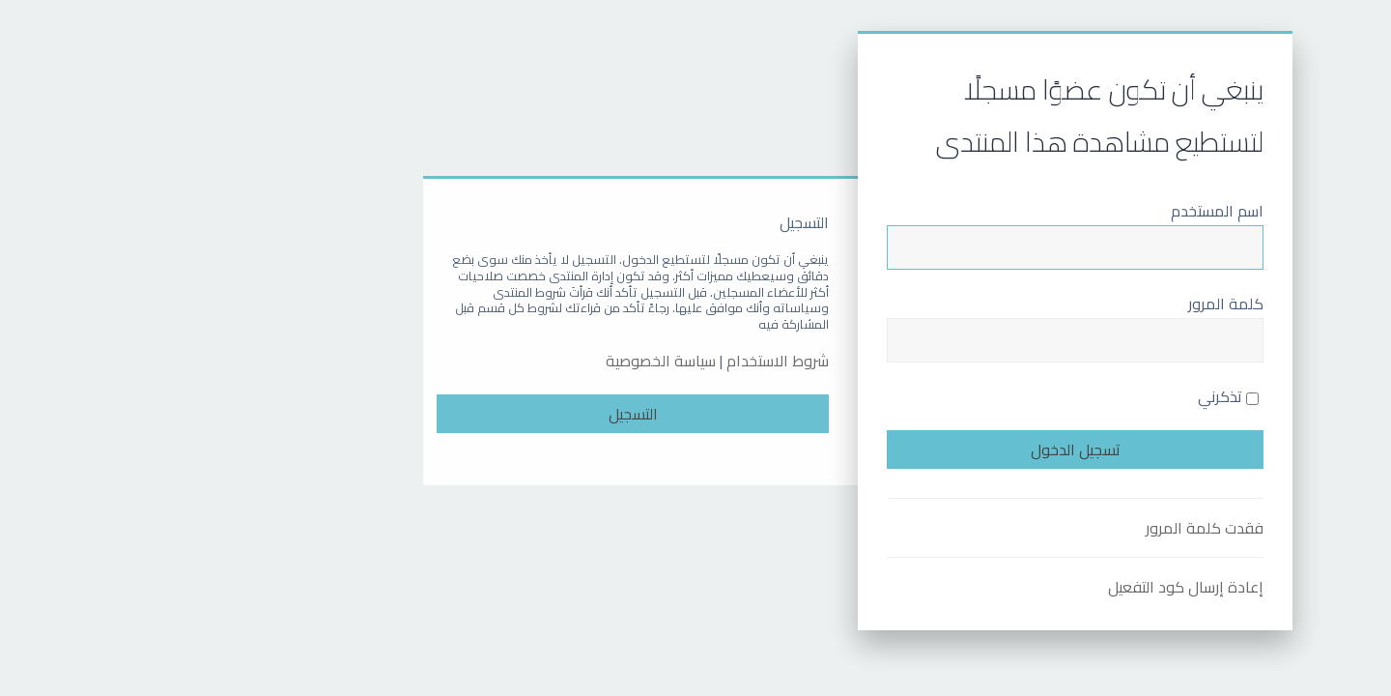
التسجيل (471, 413)
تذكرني (1066, 396)
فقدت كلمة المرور (1042, 527)
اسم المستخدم (1054, 210)
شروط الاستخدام (615, 361)
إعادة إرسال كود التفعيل (1023, 586)
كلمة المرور (1063, 303)
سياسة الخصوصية (498, 361)
